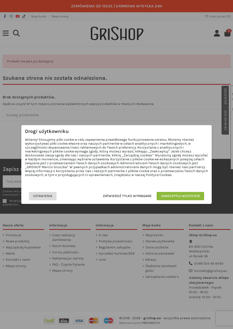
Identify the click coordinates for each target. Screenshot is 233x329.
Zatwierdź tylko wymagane (125, 196)
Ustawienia (44, 196)
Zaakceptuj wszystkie (178, 196)
